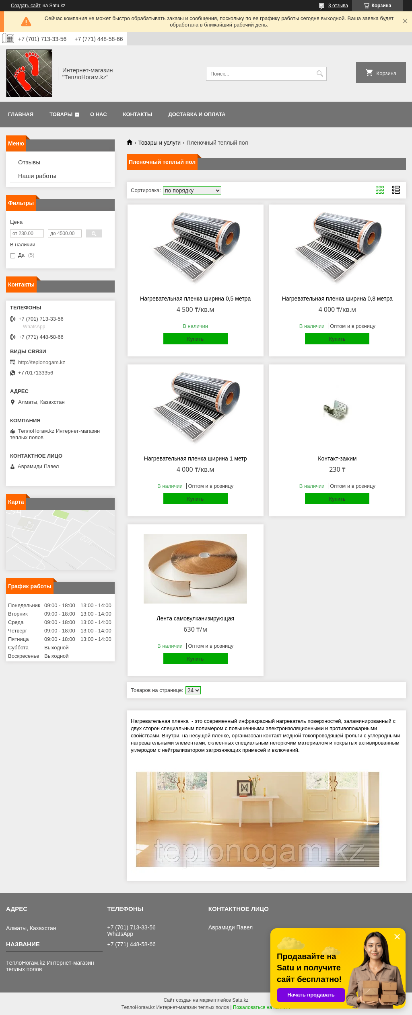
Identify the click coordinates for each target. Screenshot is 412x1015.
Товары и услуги (159, 142)
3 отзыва (338, 5)
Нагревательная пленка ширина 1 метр (195, 458)
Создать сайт (26, 5)
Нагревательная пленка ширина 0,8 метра (337, 298)
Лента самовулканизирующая (195, 618)
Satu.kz (240, 1000)
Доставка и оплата (196, 114)
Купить (195, 339)
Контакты (137, 114)
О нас (98, 114)
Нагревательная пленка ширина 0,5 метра (195, 298)
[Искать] (320, 74)
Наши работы (37, 175)
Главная (20, 114)
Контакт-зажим (337, 458)
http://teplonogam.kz (41, 362)
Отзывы (29, 162)
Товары (60, 114)
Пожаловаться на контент (261, 1007)
